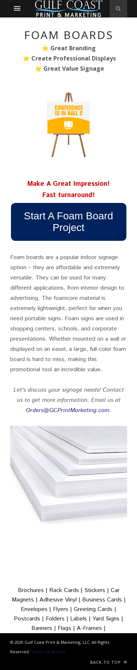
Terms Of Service (48, 651)
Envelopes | (37, 609)
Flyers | (63, 609)
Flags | (67, 628)
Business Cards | (104, 600)
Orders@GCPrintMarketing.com (67, 410)
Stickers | (97, 590)
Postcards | (30, 619)
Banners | (44, 628)
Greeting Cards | (95, 609)
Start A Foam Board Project (68, 221)
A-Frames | (91, 628)
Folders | (58, 619)
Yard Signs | (107, 619)
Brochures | (33, 590)
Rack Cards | (66, 590)
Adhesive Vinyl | (60, 600)
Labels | (81, 619)
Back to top (108, 662)
